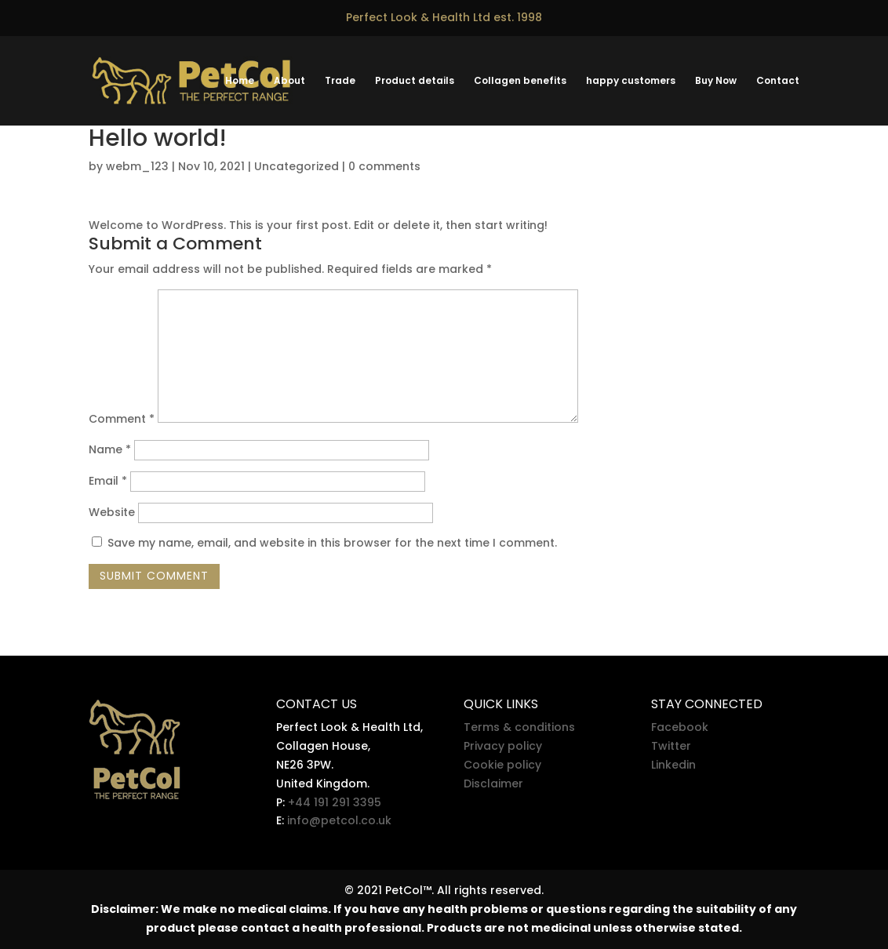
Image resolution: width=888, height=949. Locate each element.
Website (112, 512)
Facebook (679, 727)
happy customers (630, 81)
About (289, 81)
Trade (340, 81)
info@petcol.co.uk (339, 820)
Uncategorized (296, 166)
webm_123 (137, 166)
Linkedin (673, 765)
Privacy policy (503, 746)
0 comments (384, 166)
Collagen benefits (520, 81)
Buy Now (716, 81)
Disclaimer (493, 783)
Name (110, 449)
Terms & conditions (519, 727)
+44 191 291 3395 (334, 802)
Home (239, 81)
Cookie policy (502, 765)
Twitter (671, 746)
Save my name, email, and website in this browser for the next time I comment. (332, 543)
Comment (122, 419)
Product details (414, 81)
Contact (777, 81)
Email (108, 481)
